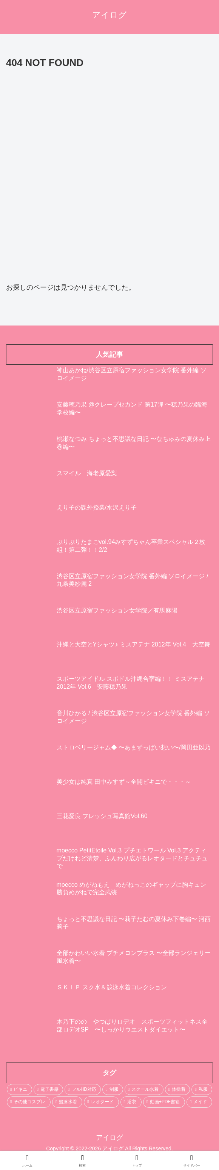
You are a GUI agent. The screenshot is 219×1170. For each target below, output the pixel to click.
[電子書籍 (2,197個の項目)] (48, 1089)
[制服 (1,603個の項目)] (112, 1089)
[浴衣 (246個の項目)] (131, 1102)
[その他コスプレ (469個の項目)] (29, 1102)
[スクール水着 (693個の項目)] (144, 1089)
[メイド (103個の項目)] (199, 1102)
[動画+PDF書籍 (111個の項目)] (164, 1102)
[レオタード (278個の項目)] (101, 1102)
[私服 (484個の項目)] (201, 1089)
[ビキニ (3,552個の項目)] (19, 1089)
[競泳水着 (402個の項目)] (67, 1102)
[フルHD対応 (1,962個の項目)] (83, 1089)
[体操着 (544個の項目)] (177, 1089)
